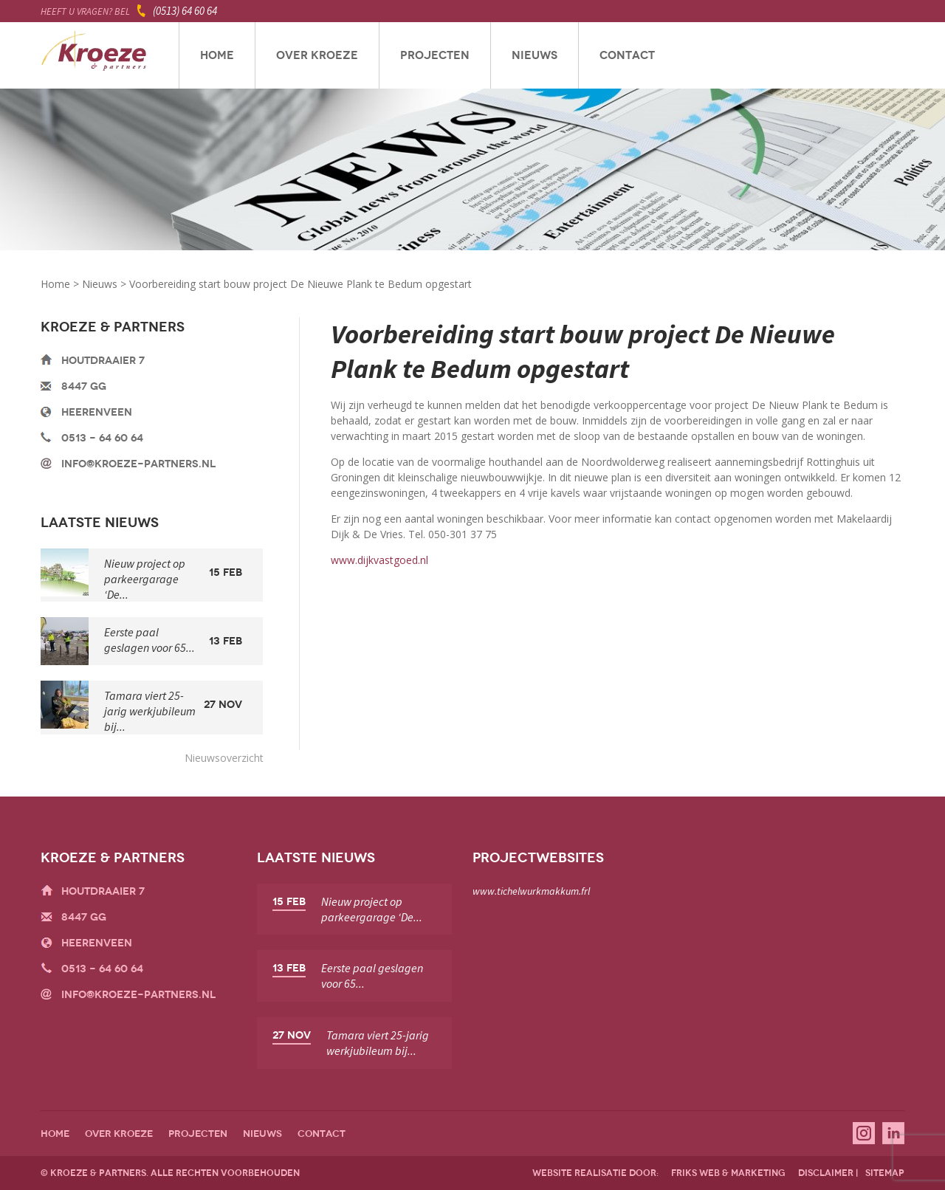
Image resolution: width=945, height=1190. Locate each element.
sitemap (884, 1173)
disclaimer (825, 1173)
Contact (627, 55)
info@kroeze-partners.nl (138, 464)
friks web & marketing (728, 1173)
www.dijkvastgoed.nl (379, 560)
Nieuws (534, 55)
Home (217, 55)
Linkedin (893, 1133)
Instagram (864, 1133)
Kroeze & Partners (94, 55)
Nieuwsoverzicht (224, 758)
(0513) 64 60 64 (185, 11)
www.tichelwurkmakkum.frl (531, 891)
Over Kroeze (317, 55)
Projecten (435, 55)
